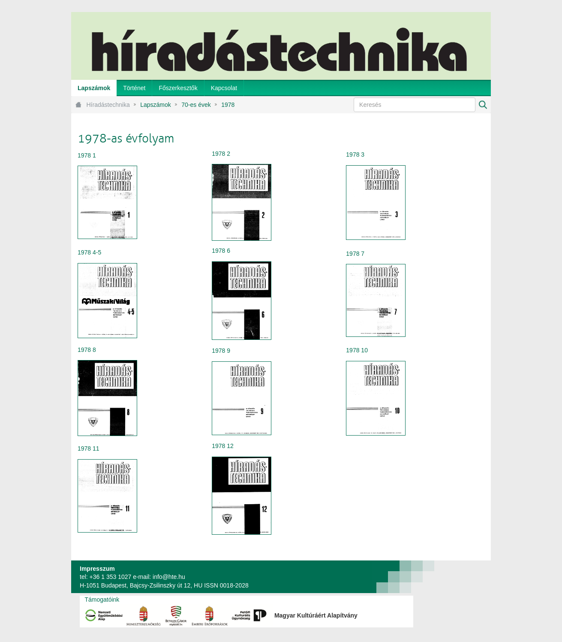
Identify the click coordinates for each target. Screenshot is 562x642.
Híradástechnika (108, 104)
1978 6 (221, 250)
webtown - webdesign (462, 577)
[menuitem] (94, 88)
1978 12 (223, 445)
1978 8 (87, 349)
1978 (227, 104)
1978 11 (88, 448)
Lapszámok (155, 104)
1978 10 (357, 350)
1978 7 (355, 253)
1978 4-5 (89, 252)
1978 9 (221, 350)
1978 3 (355, 154)
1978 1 (87, 155)
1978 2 (221, 153)
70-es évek (195, 104)
